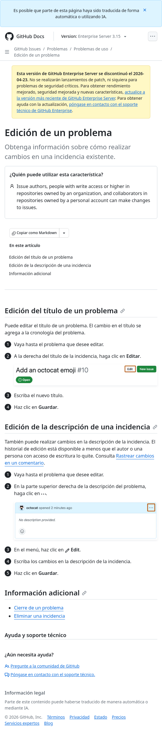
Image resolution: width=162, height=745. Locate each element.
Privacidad (79, 717)
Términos (56, 717)
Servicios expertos (22, 723)
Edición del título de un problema (65, 310)
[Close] (145, 9)
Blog (48, 723)
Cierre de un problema (38, 608)
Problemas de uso (91, 49)
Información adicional (46, 592)
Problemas (57, 49)
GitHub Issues (27, 49)
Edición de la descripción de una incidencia (81, 426)
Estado (100, 717)
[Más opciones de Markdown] (64, 233)
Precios (119, 717)
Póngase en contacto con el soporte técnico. (50, 674)
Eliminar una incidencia (39, 616)
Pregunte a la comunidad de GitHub (42, 666)
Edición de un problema (37, 55)
